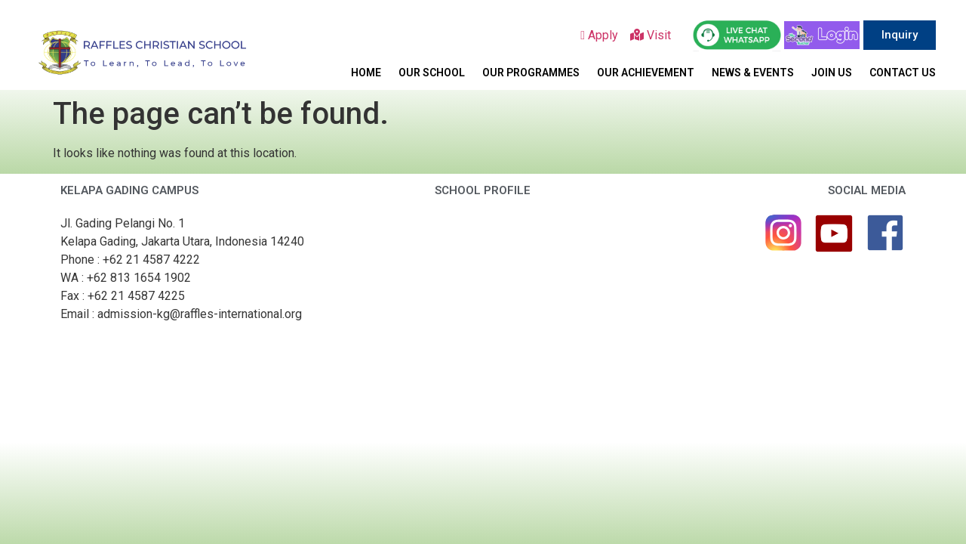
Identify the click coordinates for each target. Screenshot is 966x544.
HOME (366, 72)
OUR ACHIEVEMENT (645, 72)
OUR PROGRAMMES (531, 72)
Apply (605, 35)
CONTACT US (902, 72)
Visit (653, 35)
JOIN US (831, 72)
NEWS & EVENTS (753, 72)
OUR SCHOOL (431, 72)
